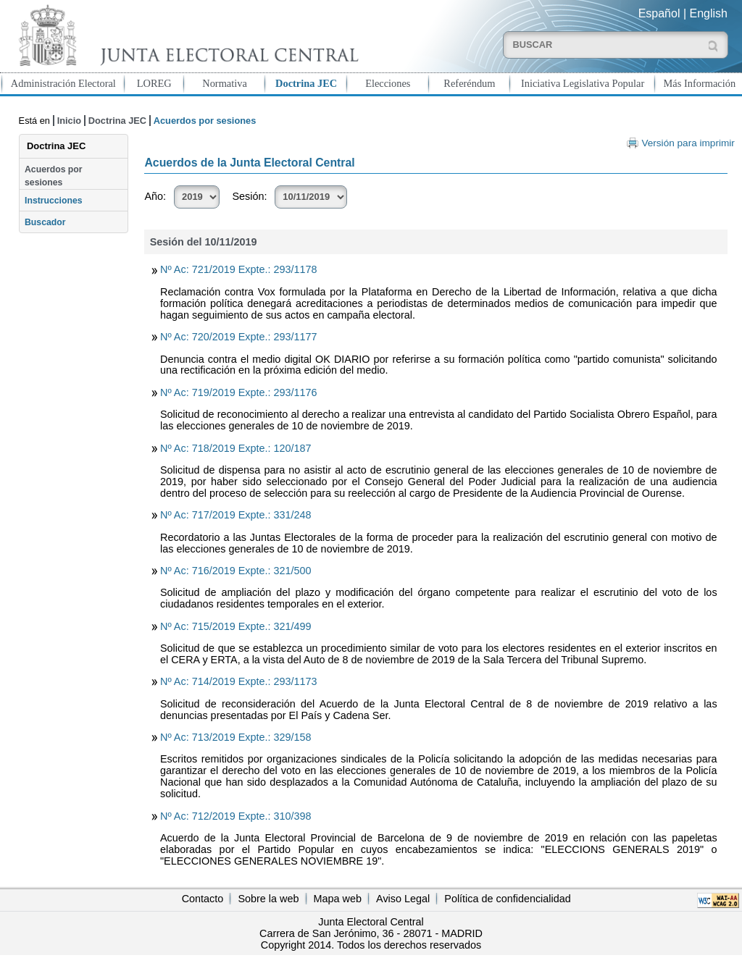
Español (659, 13)
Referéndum (469, 83)
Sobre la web (268, 898)
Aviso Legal (403, 898)
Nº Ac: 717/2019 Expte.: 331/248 (235, 515)
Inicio (69, 120)
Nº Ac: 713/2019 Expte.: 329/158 (235, 737)
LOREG (154, 83)
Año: (155, 196)
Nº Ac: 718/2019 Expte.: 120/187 (235, 448)
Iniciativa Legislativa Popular (582, 83)
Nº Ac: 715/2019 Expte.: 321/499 (235, 626)
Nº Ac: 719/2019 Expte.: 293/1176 (238, 392)
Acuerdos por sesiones (54, 176)
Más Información (700, 83)
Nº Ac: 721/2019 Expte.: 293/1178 (238, 269)
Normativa (224, 83)
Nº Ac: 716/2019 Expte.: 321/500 (235, 570)
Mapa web (338, 898)
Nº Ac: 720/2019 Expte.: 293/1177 (238, 337)
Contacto (203, 898)
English (709, 13)
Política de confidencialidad (507, 898)
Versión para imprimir (687, 143)
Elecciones (387, 83)
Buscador (45, 222)
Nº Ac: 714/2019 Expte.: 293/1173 (238, 681)
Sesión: (249, 196)
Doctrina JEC (306, 83)
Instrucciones (54, 201)
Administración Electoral (63, 83)
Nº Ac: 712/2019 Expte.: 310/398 (235, 816)
